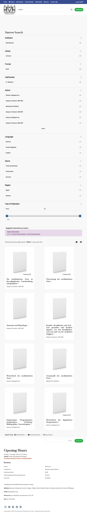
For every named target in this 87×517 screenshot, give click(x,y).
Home (6, 470)
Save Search (48, 435)
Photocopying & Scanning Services (14, 478)
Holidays (48, 481)
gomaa (14, 234)
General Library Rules (51, 472)
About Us (48, 470)
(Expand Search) (21, 234)
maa (28, 234)
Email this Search (34, 435)
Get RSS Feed (19, 435)
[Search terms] (45, 9)
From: (7, 209)
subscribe (79, 440)
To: (45, 209)
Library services (8, 475)
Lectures (6, 481)
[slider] (7, 216)
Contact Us (7, 472)
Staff (46, 475)
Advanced (79, 9)
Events (47, 478)
